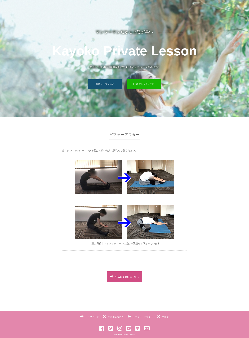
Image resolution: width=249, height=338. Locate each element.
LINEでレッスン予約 (143, 84)
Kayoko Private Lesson (124, 50)
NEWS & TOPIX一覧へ (124, 276)
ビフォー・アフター (140, 317)
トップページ (89, 317)
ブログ (163, 317)
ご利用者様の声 (113, 317)
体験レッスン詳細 (105, 84)
